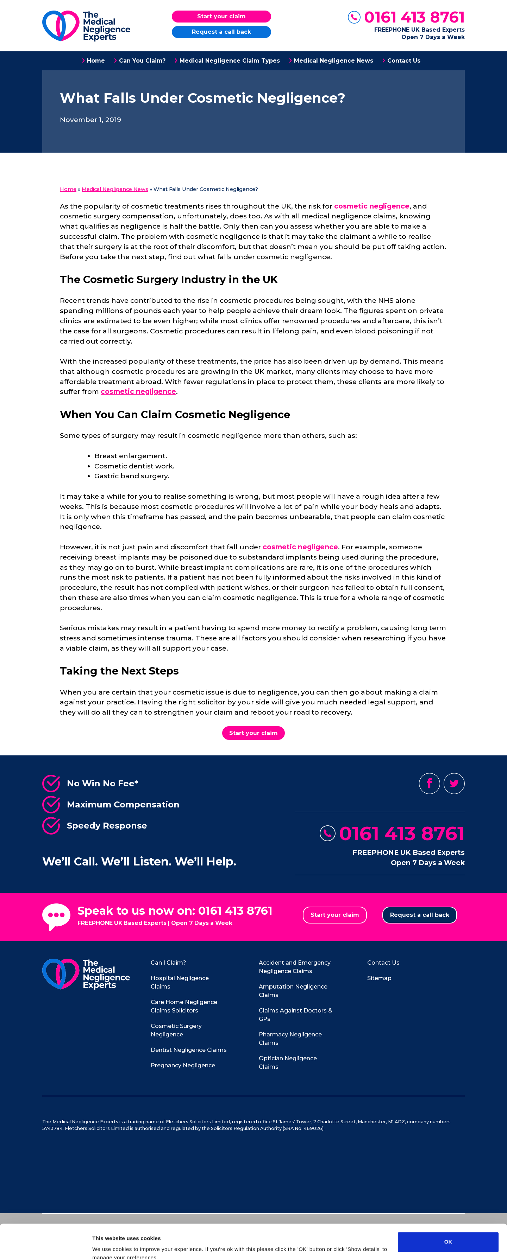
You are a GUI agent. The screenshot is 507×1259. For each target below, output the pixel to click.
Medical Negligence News (333, 60)
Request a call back (221, 31)
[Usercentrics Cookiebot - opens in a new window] (45, 1245)
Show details (108, 1245)
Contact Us (403, 60)
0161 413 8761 (414, 17)
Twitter (454, 783)
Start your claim (221, 16)
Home (96, 60)
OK (448, 1210)
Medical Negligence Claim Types (230, 60)
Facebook (429, 783)
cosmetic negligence (370, 206)
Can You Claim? (142, 60)
